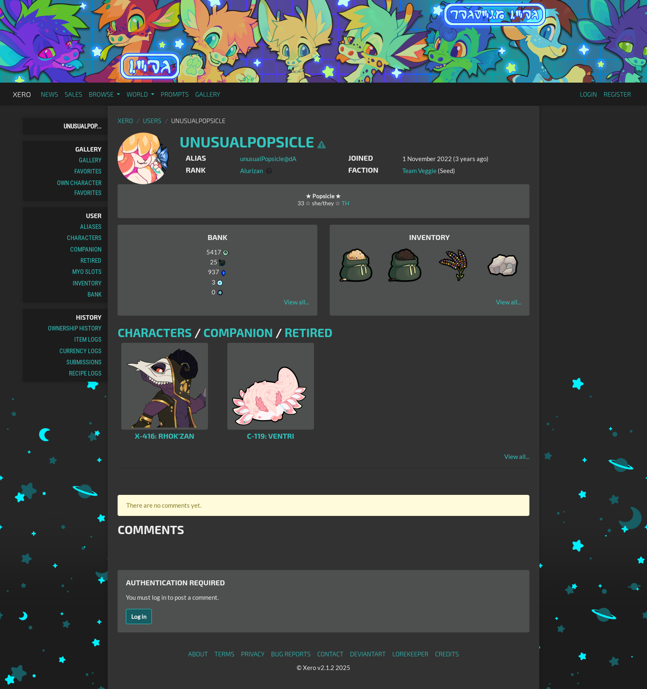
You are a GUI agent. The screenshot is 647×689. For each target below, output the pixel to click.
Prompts (175, 94)
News (49, 94)
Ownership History (75, 328)
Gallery (207, 94)
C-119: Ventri (270, 435)
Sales (74, 94)
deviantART (367, 654)
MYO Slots (87, 272)
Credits (447, 654)
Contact (330, 654)
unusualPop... (83, 126)
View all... (296, 302)
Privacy (252, 654)
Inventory (87, 283)
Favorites (88, 171)
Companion (86, 249)
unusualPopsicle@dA (268, 158)
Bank (94, 294)
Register (617, 94)
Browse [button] (102, 94)
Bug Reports (291, 654)
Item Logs (88, 339)
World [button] (138, 94)
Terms (224, 654)
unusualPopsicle (246, 141)
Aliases (91, 226)
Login (588, 94)
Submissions (84, 362)
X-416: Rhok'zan (164, 435)
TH (345, 203)
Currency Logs (80, 351)
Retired (91, 260)
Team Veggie (419, 170)
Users (152, 120)
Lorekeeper (410, 654)
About (198, 654)
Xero (22, 94)
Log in (138, 616)
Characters (84, 238)
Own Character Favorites (79, 188)
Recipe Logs (85, 373)
